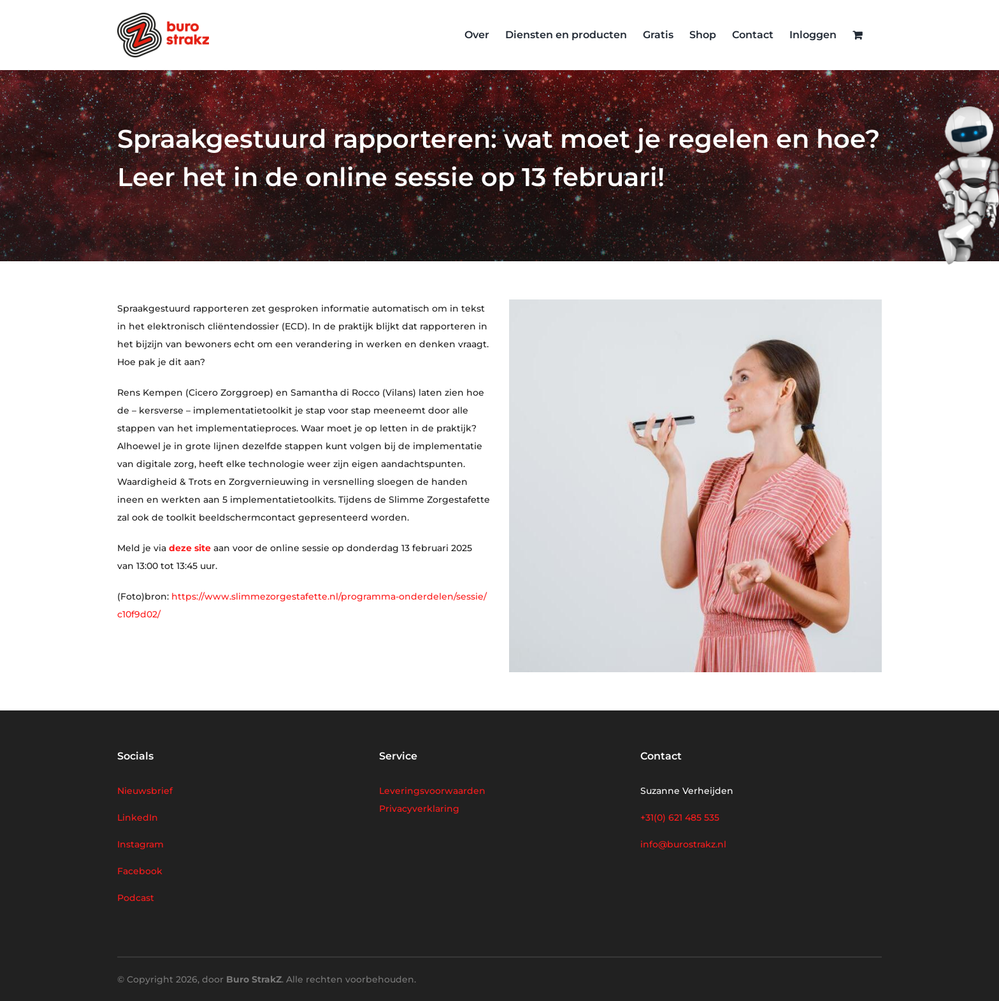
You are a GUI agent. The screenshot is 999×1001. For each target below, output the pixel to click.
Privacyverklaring (419, 808)
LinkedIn (137, 817)
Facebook (139, 871)
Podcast (135, 898)
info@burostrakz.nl (683, 844)
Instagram (140, 844)
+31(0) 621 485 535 (679, 817)
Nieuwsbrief (145, 790)
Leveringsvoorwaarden (432, 790)
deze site (190, 548)
